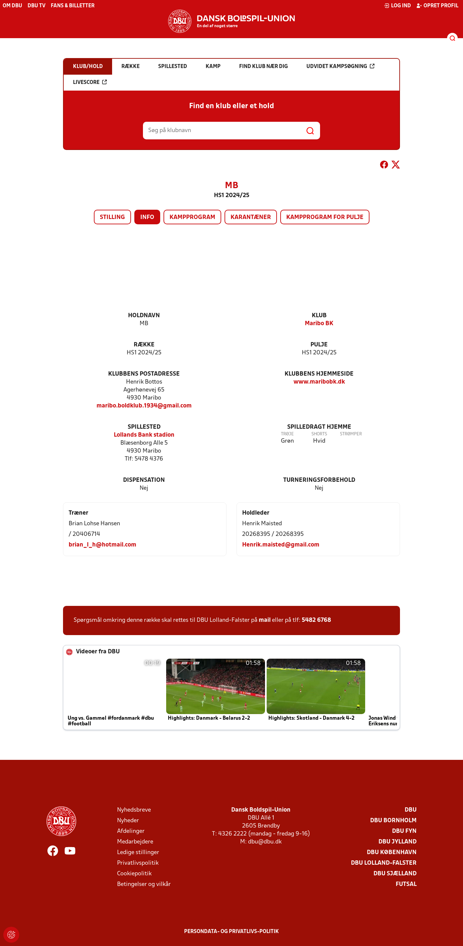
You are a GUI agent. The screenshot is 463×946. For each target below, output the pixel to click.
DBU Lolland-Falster (384, 863)
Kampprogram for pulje (325, 217)
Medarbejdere (135, 842)
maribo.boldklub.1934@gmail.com (144, 406)
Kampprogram (192, 217)
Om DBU (12, 6)
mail (265, 620)
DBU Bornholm (393, 821)
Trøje (287, 434)
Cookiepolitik (134, 874)
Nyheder (128, 821)
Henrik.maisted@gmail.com (280, 545)
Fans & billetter (73, 6)
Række (144, 345)
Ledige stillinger (138, 852)
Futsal (406, 884)
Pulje (319, 345)
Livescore (90, 82)
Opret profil (437, 6)
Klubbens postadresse (144, 374)
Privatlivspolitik (138, 863)
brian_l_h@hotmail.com (102, 545)
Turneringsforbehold (319, 480)
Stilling (112, 217)
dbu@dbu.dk (265, 842)
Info (147, 217)
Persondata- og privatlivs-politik (231, 931)
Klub (319, 316)
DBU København (392, 852)
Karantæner (251, 217)
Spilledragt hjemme (319, 427)
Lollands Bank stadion (144, 435)
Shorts (319, 434)
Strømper (351, 434)
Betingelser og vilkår (144, 884)
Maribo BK (319, 324)
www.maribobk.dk (319, 382)
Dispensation (144, 480)
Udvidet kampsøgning (340, 66)
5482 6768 (316, 620)
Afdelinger (131, 831)
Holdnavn (144, 316)
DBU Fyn (404, 831)
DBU (411, 810)
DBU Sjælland (395, 874)
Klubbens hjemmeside (319, 374)
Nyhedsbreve (134, 810)
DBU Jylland (397, 842)
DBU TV (36, 6)
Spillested (144, 427)
